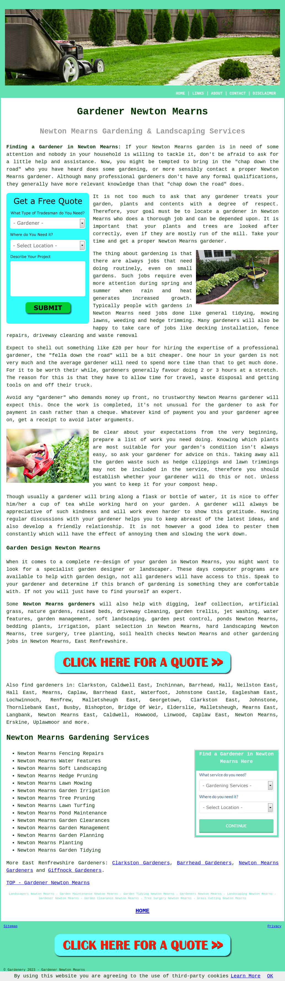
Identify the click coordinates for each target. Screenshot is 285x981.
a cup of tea (53, 504)
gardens (171, 306)
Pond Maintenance (83, 813)
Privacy (274, 926)
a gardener (231, 211)
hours (229, 370)
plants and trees (190, 226)
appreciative (24, 511)
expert (170, 591)
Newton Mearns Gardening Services (77, 738)
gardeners (226, 320)
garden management (63, 619)
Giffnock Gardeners (74, 870)
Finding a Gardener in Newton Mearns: (63, 147)
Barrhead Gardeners (204, 863)
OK (270, 976)
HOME (180, 93)
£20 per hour (130, 348)
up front (135, 397)
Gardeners (91, 863)
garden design (95, 577)
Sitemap (10, 926)
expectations (178, 432)
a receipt (43, 420)
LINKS (198, 93)
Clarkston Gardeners (141, 863)
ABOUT (217, 93)
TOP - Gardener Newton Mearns (48, 883)
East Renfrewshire (100, 641)
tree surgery (49, 634)
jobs (154, 261)
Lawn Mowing (75, 783)
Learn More (245, 976)
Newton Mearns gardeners (59, 604)
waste (207, 377)
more (81, 722)
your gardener (102, 519)
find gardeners (42, 685)
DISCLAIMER (264, 93)
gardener (227, 196)
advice (195, 454)
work (224, 534)
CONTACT (238, 93)
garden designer (101, 569)
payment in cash (29, 412)
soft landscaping (120, 619)
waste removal (118, 335)
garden (206, 147)
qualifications (255, 176)
